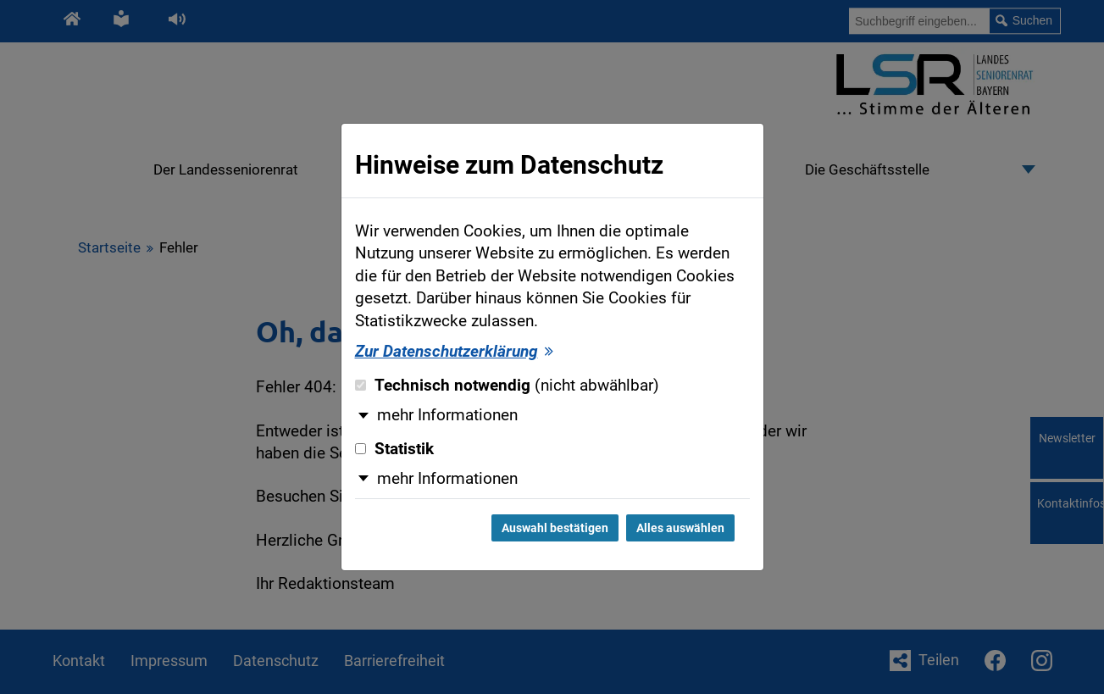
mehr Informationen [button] (447, 415)
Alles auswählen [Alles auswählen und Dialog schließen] (680, 528)
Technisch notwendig (507, 385)
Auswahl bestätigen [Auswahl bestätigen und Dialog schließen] (555, 528)
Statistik (394, 449)
